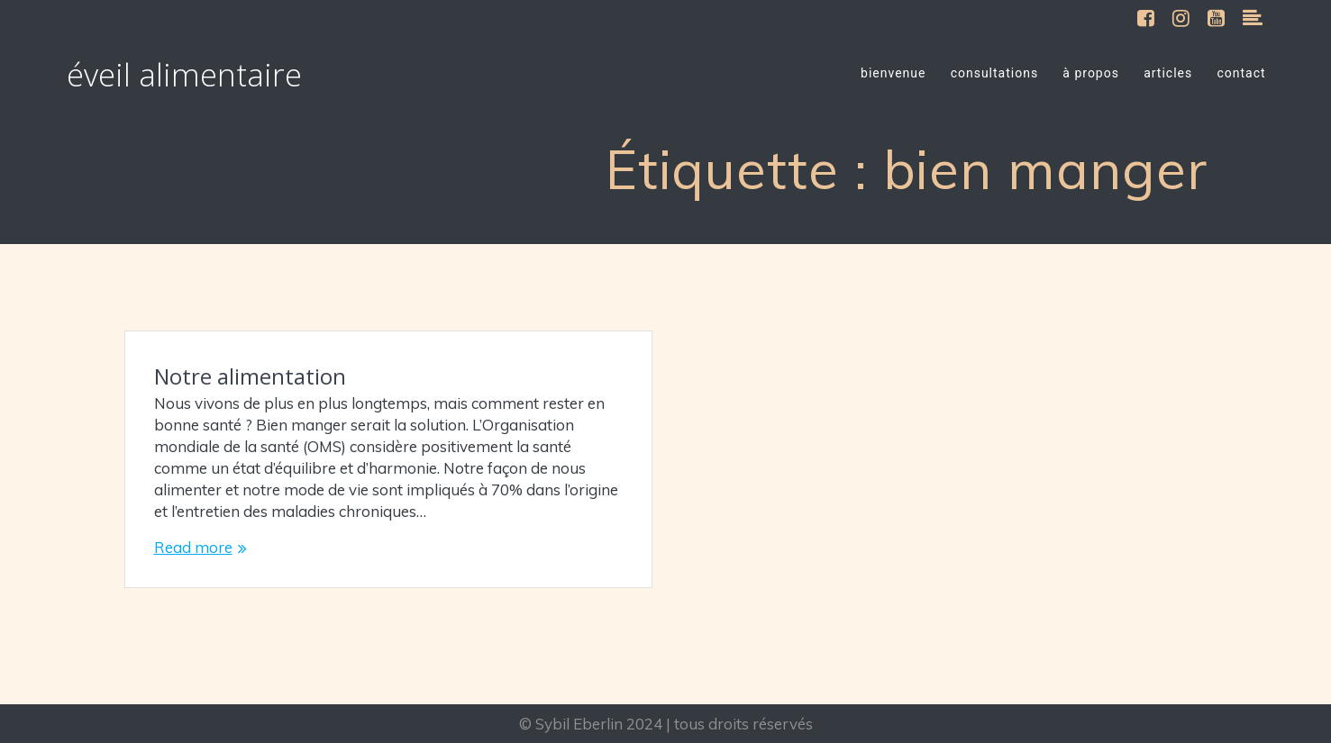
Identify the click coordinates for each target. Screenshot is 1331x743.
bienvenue (893, 73)
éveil (184, 74)
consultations (995, 73)
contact (1241, 73)
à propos (1090, 73)
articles (1168, 73)
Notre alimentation (250, 376)
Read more (193, 547)
